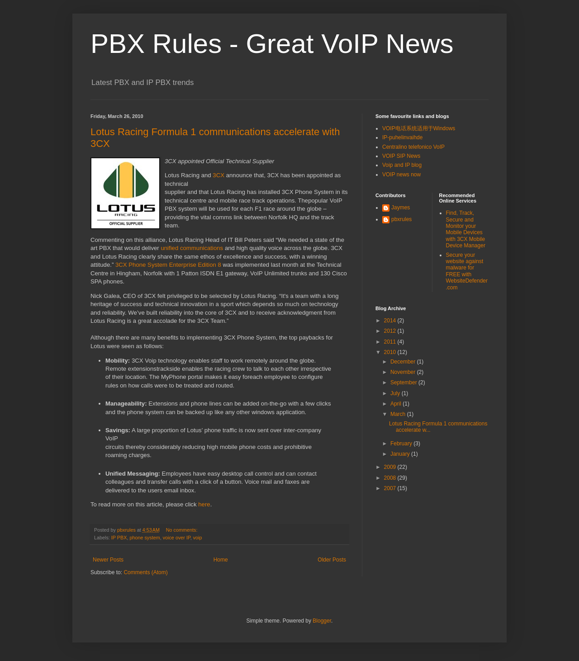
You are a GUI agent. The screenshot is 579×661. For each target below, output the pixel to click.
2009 (391, 467)
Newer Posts (108, 560)
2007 (391, 488)
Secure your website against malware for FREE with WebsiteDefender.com (467, 271)
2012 (391, 331)
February (401, 443)
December (403, 362)
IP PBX (119, 537)
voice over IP (176, 537)
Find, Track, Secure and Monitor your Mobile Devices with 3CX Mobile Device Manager (465, 229)
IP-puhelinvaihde (402, 137)
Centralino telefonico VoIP (413, 147)
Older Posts (332, 560)
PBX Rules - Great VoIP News (272, 43)
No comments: (182, 530)
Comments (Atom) (145, 572)
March (398, 414)
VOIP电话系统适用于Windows (418, 128)
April (396, 404)
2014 (391, 320)
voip (197, 537)
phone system (144, 537)
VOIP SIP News (401, 156)
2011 (391, 342)
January (400, 454)
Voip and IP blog (402, 165)
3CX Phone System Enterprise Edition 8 (168, 264)
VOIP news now (401, 174)
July (396, 393)
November (403, 372)
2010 (391, 352)
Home (221, 560)
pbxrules (401, 219)
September (404, 382)
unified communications (192, 248)
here (204, 504)
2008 (391, 478)
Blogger (322, 621)
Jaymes (400, 207)
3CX (218, 175)
